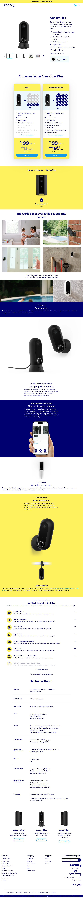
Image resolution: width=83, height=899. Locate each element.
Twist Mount (68, 588)
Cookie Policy (27, 892)
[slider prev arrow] (4, 56)
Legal (28, 868)
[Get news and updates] (79, 860)
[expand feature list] (27, 135)
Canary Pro (5, 861)
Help (46, 858)
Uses (3, 868)
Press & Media (31, 863)
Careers (29, 861)
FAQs (47, 863)
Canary (75, 5)
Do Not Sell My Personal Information (47, 892)
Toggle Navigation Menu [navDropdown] (78, 6)
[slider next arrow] (43, 56)
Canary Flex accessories (50, 277)
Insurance (5, 878)
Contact (48, 861)
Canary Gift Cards (7, 866)
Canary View (6, 858)
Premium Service (7, 870)
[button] (40, 206)
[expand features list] (41, 669)
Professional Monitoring (9, 873)
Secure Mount (59, 588)
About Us (30, 858)
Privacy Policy (18, 892)
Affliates (34, 892)
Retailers (4, 880)
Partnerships (31, 870)
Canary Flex (5, 863)
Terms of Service (9, 892)
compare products (48, 674)
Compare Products (8, 875)
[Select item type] (53, 59)
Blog (28, 866)
